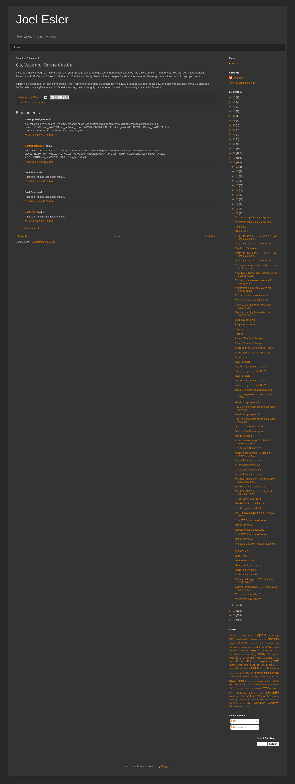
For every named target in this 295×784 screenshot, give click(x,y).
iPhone (239, 661)
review (42, 102)
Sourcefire (264, 696)
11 (234, 148)
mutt (266, 673)
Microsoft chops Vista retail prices (253, 217)
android (242, 636)
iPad (231, 661)
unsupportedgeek (35, 146)
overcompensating (255, 681)
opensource (260, 676)
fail (277, 650)
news (274, 672)
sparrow (275, 696)
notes (231, 676)
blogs (242, 643)
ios (278, 658)
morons (248, 672)
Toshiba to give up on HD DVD (251, 371)
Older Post (210, 236)
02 (237, 213)
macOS (232, 668)
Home (16, 47)
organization (273, 676)
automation (252, 639)
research (257, 688)
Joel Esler (42, 19)
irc (255, 661)
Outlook (241, 681)
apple (261, 635)
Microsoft (263, 668)
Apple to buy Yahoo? (246, 570)
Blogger (165, 766)
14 (234, 134)
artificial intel (241, 639)
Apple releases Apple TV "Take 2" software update (253, 442)
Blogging (232, 644)
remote (250, 688)
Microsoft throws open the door (251, 295)
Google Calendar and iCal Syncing (253, 390)
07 (237, 190)
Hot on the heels (243, 525)
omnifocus (248, 676)
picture (233, 684)
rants (231, 688)
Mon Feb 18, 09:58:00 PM (39, 201)
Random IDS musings (246, 248)
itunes (232, 665)
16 (234, 125)
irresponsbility (265, 661)
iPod (249, 661)
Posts (235, 721)
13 (234, 139)
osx (232, 680)
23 (234, 106)
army (231, 639)
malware (246, 668)
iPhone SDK (241, 226)
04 (237, 204)
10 (234, 153)
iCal (263, 658)
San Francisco (237, 692)
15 (234, 130)
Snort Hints (241, 357)
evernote (233, 650)
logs (271, 665)
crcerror (251, 647)
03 (237, 208)
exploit (255, 650)
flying (253, 654)
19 (234, 115)
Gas (269, 654)
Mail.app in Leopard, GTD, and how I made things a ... (254, 581)
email (268, 647)
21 (234, 111)
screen (260, 693)
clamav (232, 647)
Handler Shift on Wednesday (250, 486)
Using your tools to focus (248, 565)
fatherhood (234, 654)
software (251, 696)
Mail (238, 668)
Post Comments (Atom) (43, 242)
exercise (244, 651)
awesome (263, 639)
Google (233, 657)
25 (234, 97)
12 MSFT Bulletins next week (250, 520)
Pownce (263, 684)
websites (259, 703)
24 (234, 101)
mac (277, 665)
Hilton (258, 658)
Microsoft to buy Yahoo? (248, 594)
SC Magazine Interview (247, 465)
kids (246, 665)
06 (237, 194)
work (241, 707)
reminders (240, 688)
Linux (264, 664)
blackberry (273, 639)
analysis (233, 635)
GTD (241, 657)
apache (251, 635)
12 (234, 144)
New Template (242, 361)
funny (27, 102)
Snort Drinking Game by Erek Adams (254, 347)
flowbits (245, 654)
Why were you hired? (246, 560)
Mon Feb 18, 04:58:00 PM (39, 181)
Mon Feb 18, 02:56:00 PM (39, 135)
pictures (243, 684)
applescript (274, 635)
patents (275, 681)
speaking (233, 700)
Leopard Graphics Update (248, 460)
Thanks (239, 329)
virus (242, 703)
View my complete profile (242, 82)
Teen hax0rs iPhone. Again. (249, 426)
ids (274, 658)
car (262, 643)
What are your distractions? (249, 529)
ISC (276, 661)
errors (276, 647)
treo (250, 700)
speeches (242, 699)
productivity (273, 684)
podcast (253, 684)
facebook (268, 650)
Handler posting (243, 436)
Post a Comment (30, 228)
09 (234, 158)
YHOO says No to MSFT (248, 498)
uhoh (262, 700)
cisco (277, 644)
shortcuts (233, 696)
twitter (256, 699)
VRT (249, 703)
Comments (238, 727)
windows (273, 703)
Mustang (258, 673)
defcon (260, 647)
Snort (241, 696)
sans (252, 692)
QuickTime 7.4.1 (243, 551)
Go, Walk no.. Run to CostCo (250, 366)
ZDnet (246, 707)
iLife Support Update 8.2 (248, 448)
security (272, 692)
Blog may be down (245, 320)
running (276, 688)
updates (233, 703)
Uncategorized (272, 699)
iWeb (239, 665)
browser (254, 643)
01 (237, 604)
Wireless (233, 706)
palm (267, 681)
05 (237, 199)
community (242, 647)
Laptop (34, 102)
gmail (276, 654)
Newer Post (23, 236)
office (238, 676)
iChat (269, 657)
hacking (250, 657)
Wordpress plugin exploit (248, 402)
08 (234, 162)
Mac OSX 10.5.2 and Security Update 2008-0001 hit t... (255, 480)
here (175, 76)
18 (234, 120)
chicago (269, 643)
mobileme (274, 668)
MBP (253, 668)
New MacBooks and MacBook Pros (254, 243)
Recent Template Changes (249, 338)
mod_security (235, 673)
